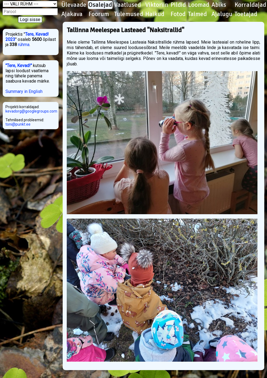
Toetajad (246, 14)
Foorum (99, 14)
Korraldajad (250, 5)
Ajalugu (221, 14)
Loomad (198, 5)
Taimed (197, 14)
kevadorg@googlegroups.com (31, 111)
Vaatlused (127, 5)
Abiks (218, 5)
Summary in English (24, 91)
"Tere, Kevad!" (18, 65)
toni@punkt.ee (18, 124)
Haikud (154, 14)
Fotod (178, 14)
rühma (23, 44)
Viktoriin (156, 5)
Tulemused (128, 14)
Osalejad (100, 5)
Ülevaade (73, 5)
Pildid (178, 5)
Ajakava (72, 14)
